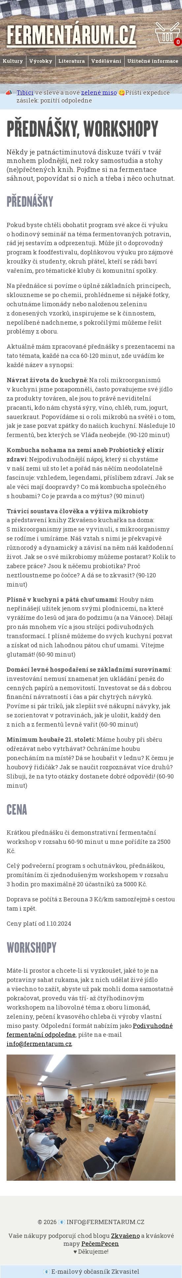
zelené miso (99, 92)
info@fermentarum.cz (39, 1044)
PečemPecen (100, 1243)
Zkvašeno (125, 1236)
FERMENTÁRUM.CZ (71, 34)
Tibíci (25, 92)
